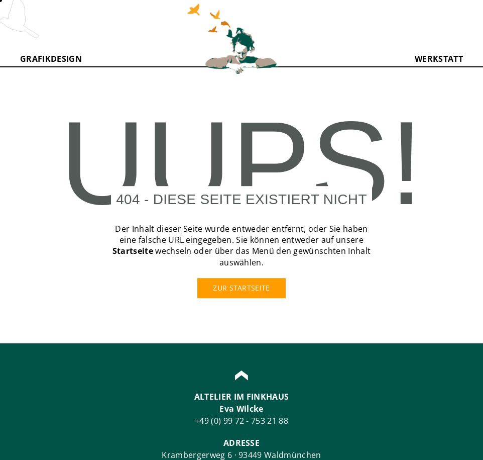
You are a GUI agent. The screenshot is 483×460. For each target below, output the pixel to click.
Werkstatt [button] (439, 58)
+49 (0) (209, 420)
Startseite (132, 251)
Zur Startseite (241, 288)
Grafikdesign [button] (51, 58)
